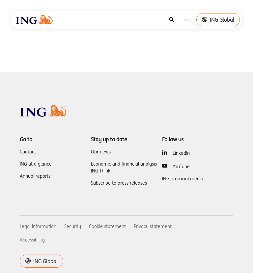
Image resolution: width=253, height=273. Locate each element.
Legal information (38, 226)
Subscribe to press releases (119, 183)
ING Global (218, 19)
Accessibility (32, 240)
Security (72, 226)
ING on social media (182, 179)
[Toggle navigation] (187, 20)
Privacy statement (153, 226)
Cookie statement (107, 226)
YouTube (181, 167)
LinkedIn (181, 153)
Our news (101, 152)
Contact (28, 152)
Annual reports (35, 176)
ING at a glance (36, 164)
